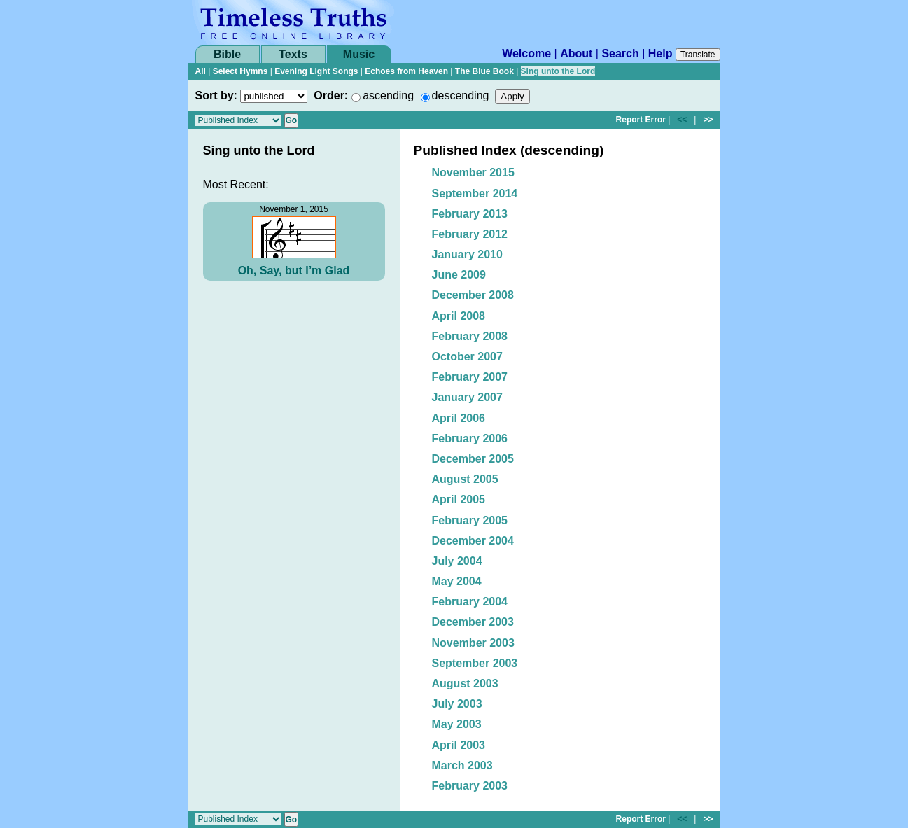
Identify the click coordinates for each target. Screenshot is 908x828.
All (200, 71)
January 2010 (467, 254)
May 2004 (457, 581)
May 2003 (457, 724)
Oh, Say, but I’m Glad (294, 270)
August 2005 (465, 479)
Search (619, 53)
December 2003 (473, 622)
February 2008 (470, 336)
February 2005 (470, 520)
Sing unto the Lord (558, 71)
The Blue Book (484, 71)
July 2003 (457, 704)
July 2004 (457, 561)
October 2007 (467, 357)
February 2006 (470, 438)
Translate (697, 54)
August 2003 (465, 683)
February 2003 (470, 786)
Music (359, 54)
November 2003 (473, 643)
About (576, 53)
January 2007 (467, 397)
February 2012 (470, 234)
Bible (227, 54)
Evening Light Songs (316, 71)
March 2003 (462, 765)
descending (460, 95)
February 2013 (470, 214)
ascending (388, 95)
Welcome (526, 53)
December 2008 (473, 295)
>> (708, 120)
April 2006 (458, 418)
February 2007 (470, 377)
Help (660, 53)
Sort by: (216, 95)
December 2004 (473, 541)
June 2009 (459, 275)
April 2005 (458, 499)
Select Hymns (240, 71)
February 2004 (470, 602)
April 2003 (458, 745)
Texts (293, 54)
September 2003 (475, 663)
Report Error (641, 120)
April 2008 (458, 316)
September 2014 (475, 193)
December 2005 (473, 459)
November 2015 (473, 172)
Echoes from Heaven (406, 71)
